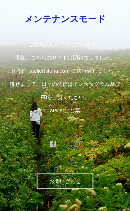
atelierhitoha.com (49, 71)
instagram (77, 144)
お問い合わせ (65, 181)
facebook (53, 144)
